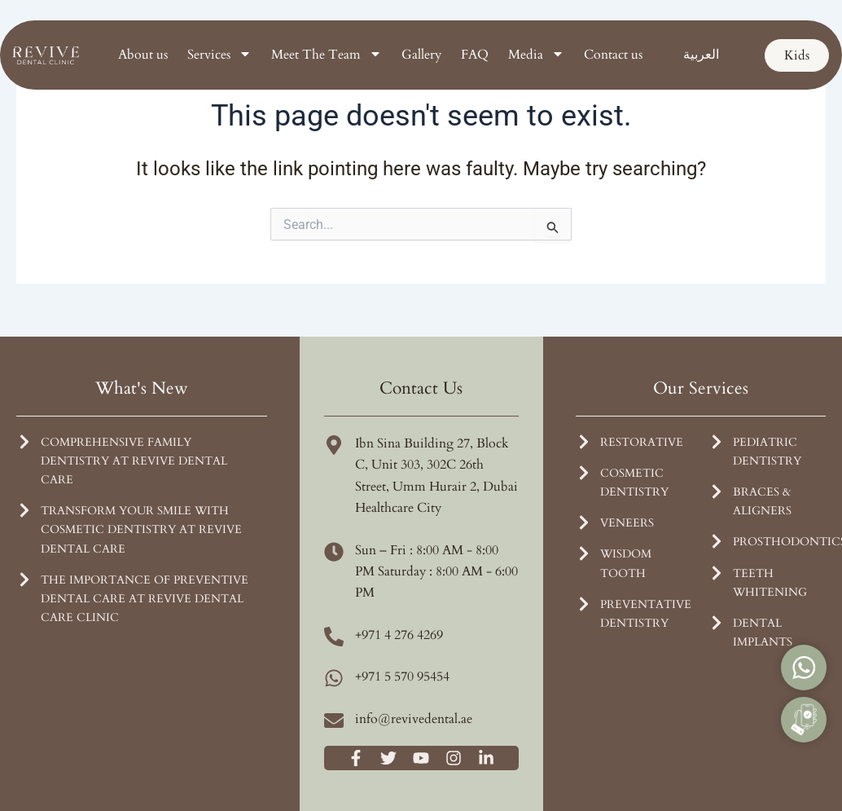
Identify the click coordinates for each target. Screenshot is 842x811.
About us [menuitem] (143, 55)
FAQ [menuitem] (475, 55)
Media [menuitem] (536, 55)
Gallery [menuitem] (421, 55)
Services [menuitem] (219, 55)
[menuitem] (701, 54)
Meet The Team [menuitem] (326, 55)
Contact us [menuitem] (613, 55)
